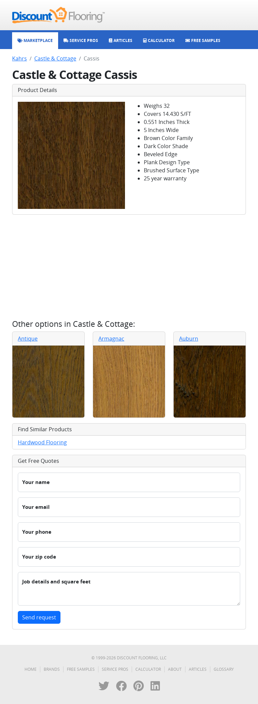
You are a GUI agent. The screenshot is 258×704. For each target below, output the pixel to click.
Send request (39, 617)
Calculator (148, 669)
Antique (28, 338)
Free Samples (81, 669)
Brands (52, 669)
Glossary (224, 669)
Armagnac (111, 338)
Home (31, 669)
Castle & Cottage (55, 58)
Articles (198, 669)
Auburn (188, 338)
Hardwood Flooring (42, 442)
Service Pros (115, 669)
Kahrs (19, 58)
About (175, 669)
